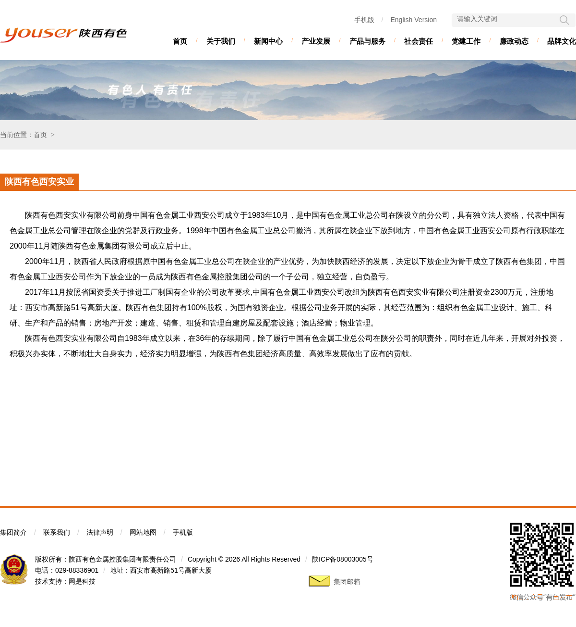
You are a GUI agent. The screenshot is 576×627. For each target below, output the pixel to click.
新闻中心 (268, 41)
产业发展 (315, 41)
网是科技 (82, 581)
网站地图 (143, 532)
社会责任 (418, 41)
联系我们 (56, 532)
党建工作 (466, 41)
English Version (413, 20)
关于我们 (220, 41)
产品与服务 (367, 41)
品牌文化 (561, 41)
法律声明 (99, 532)
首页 (180, 41)
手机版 (364, 20)
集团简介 (13, 532)
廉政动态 (514, 41)
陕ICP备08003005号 (342, 559)
